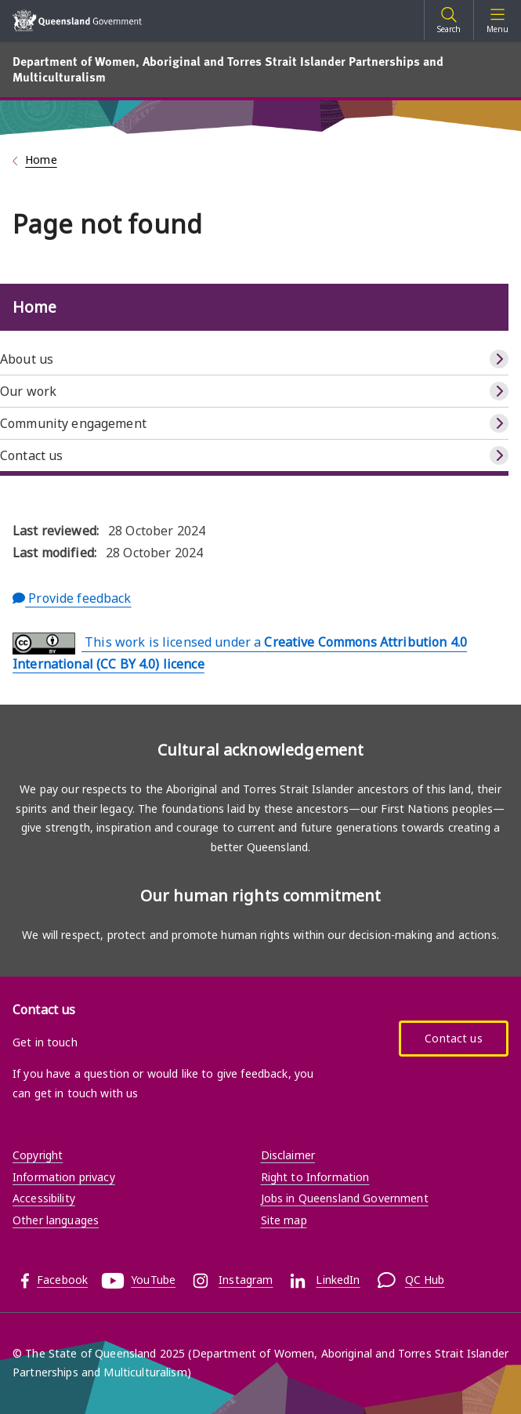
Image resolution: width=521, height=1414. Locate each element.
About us (26, 359)
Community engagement (73, 423)
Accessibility (44, 1198)
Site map (284, 1220)
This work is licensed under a (240, 653)
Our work (28, 391)
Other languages (56, 1220)
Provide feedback (72, 598)
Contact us (31, 455)
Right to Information (315, 1176)
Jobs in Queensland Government (345, 1198)
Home (41, 159)
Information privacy (64, 1176)
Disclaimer (288, 1155)
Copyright (38, 1155)
